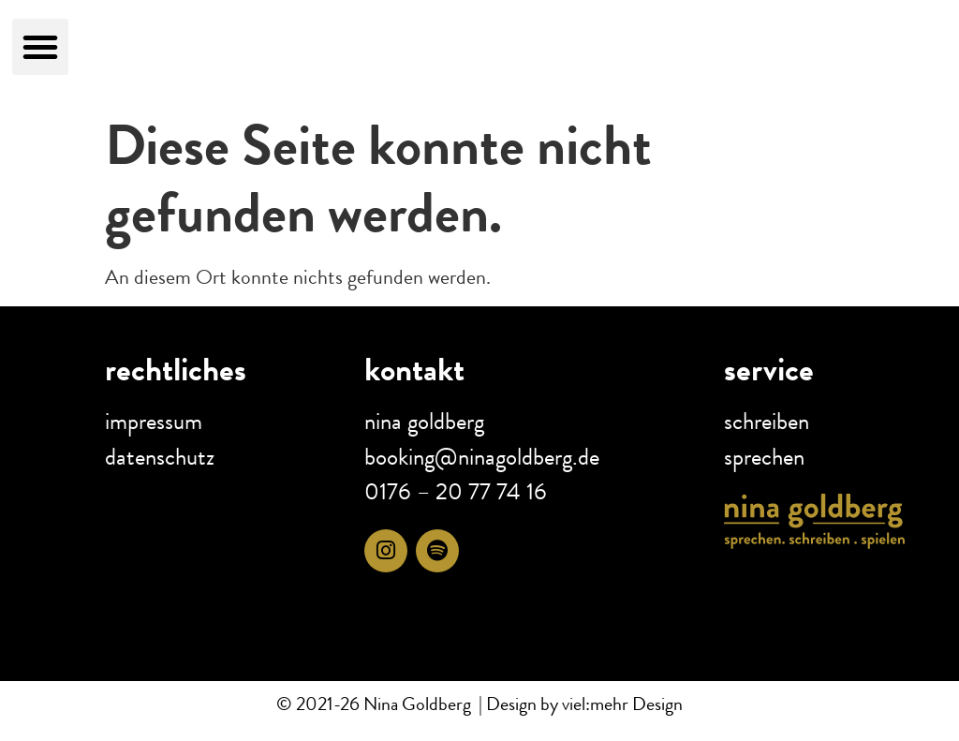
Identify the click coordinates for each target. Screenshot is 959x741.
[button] (40, 47)
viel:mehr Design (620, 704)
